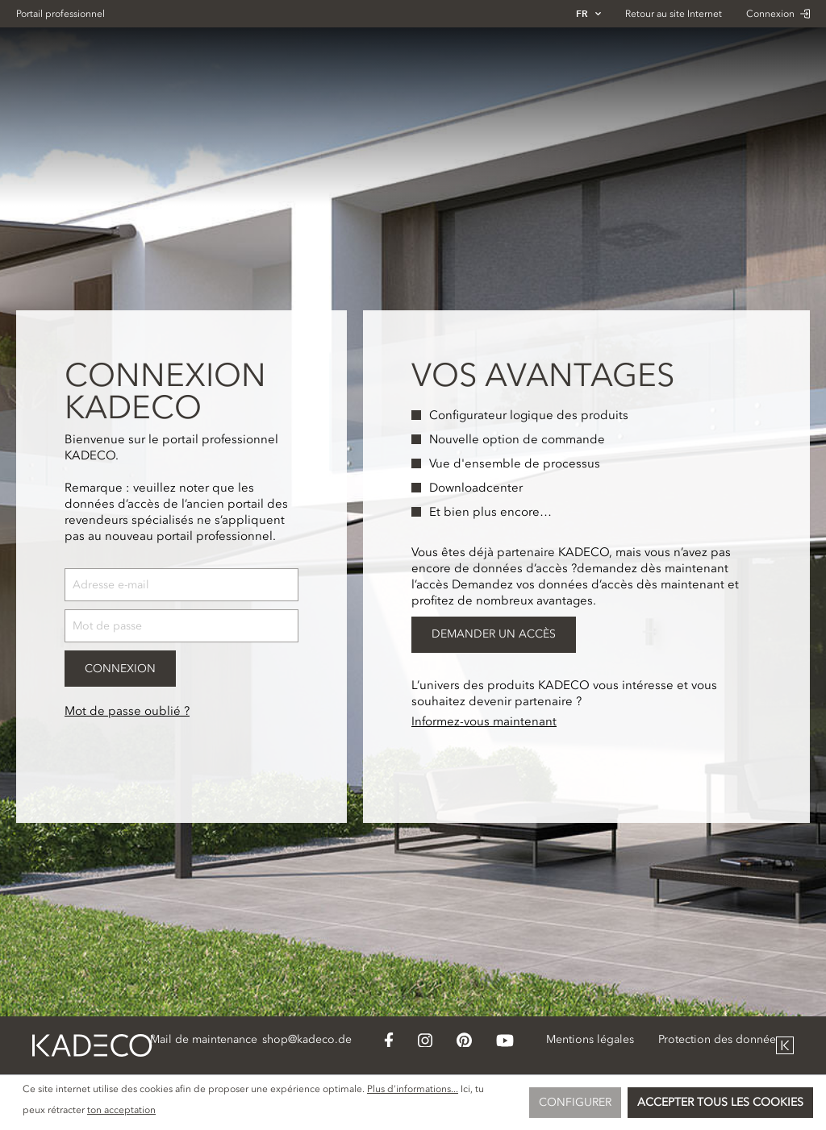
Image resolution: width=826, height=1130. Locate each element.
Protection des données (719, 1039)
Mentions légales (590, 1039)
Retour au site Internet (673, 13)
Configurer (575, 1102)
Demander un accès (494, 634)
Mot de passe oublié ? (127, 711)
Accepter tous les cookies (720, 1102)
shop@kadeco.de (307, 1039)
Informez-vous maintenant (484, 721)
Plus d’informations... (412, 1089)
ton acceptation (121, 1109)
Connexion (778, 13)
